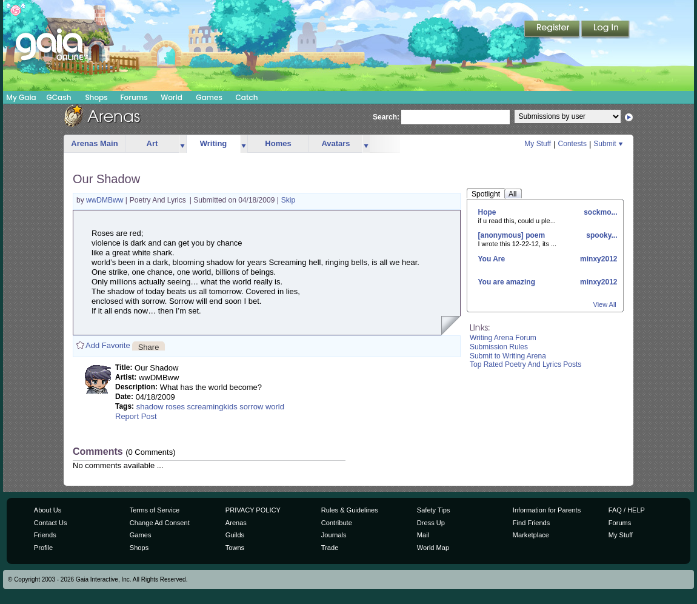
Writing (213, 143)
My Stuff (537, 143)
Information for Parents (547, 510)
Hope (487, 212)
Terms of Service (154, 510)
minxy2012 (598, 259)
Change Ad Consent (160, 522)
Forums (133, 97)
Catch (247, 97)
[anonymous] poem (511, 235)
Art (152, 143)
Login (605, 30)
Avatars (335, 143)
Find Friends (531, 522)
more (182, 144)
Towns (234, 547)
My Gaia (21, 97)
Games (209, 97)
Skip (288, 200)
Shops (96, 97)
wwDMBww (105, 200)
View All (604, 304)
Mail (423, 535)
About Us (47, 510)
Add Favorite (107, 345)
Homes (278, 143)
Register (552, 30)
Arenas (236, 522)
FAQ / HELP (627, 510)
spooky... (600, 235)
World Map (433, 547)
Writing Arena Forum (503, 338)
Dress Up (431, 522)
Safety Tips (433, 510)
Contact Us (50, 522)
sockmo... (600, 212)
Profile (43, 547)
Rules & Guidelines (349, 510)
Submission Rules (499, 347)
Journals (334, 535)
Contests (572, 143)
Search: (386, 117)
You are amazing (506, 282)
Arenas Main (94, 143)
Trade (329, 547)
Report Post (136, 416)
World (171, 97)
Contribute (336, 522)
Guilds (234, 535)
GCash (59, 97)
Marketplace (531, 535)
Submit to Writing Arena (508, 356)
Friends (45, 535)
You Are (491, 259)
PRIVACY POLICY (253, 510)
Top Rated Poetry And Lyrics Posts (525, 364)
